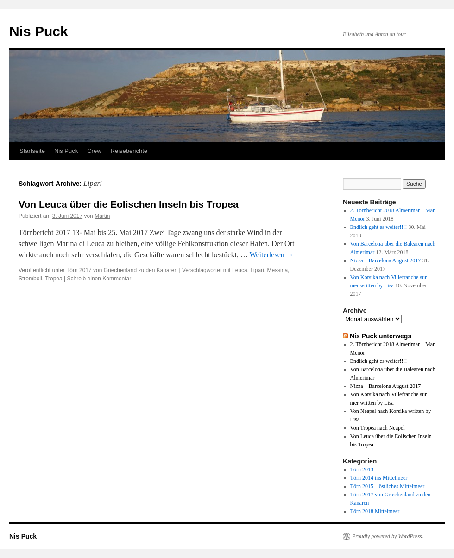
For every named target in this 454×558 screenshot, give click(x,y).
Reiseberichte (129, 150)
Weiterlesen (272, 255)
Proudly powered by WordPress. (387, 536)
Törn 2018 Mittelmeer (375, 511)
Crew (94, 150)
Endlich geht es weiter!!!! (378, 227)
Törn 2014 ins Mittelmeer (379, 478)
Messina (277, 270)
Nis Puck (38, 31)
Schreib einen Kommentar (99, 278)
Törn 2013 (361, 469)
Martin (102, 216)
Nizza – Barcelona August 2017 (385, 260)
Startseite (32, 150)
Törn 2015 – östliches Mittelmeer (387, 486)
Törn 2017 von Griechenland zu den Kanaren (121, 270)
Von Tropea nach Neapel (377, 428)
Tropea (54, 278)
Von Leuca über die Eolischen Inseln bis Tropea (129, 204)
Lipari (257, 270)
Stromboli (30, 278)
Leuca (239, 270)
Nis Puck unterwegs (380, 336)
